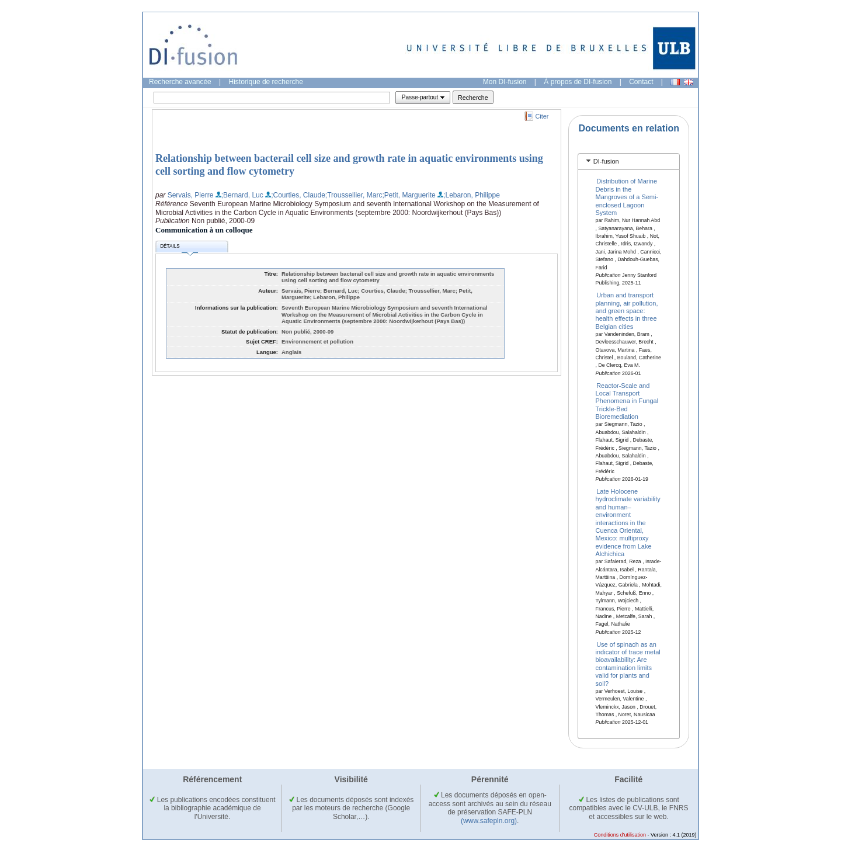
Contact (641, 82)
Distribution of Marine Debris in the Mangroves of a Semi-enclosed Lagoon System (627, 197)
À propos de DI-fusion (577, 82)
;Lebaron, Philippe (471, 195)
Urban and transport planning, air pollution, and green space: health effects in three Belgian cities (627, 311)
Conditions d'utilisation (620, 835)
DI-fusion (606, 161)
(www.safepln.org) (489, 821)
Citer (542, 116)
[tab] (629, 161)
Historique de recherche (266, 82)
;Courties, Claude (298, 195)
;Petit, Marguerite (408, 195)
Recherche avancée (180, 82)
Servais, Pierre (191, 195)
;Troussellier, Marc (354, 195)
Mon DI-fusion (505, 82)
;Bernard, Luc (242, 195)
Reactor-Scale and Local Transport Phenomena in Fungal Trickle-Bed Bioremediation (627, 400)
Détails (178, 248)
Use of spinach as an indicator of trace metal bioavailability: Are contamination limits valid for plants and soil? (628, 663)
